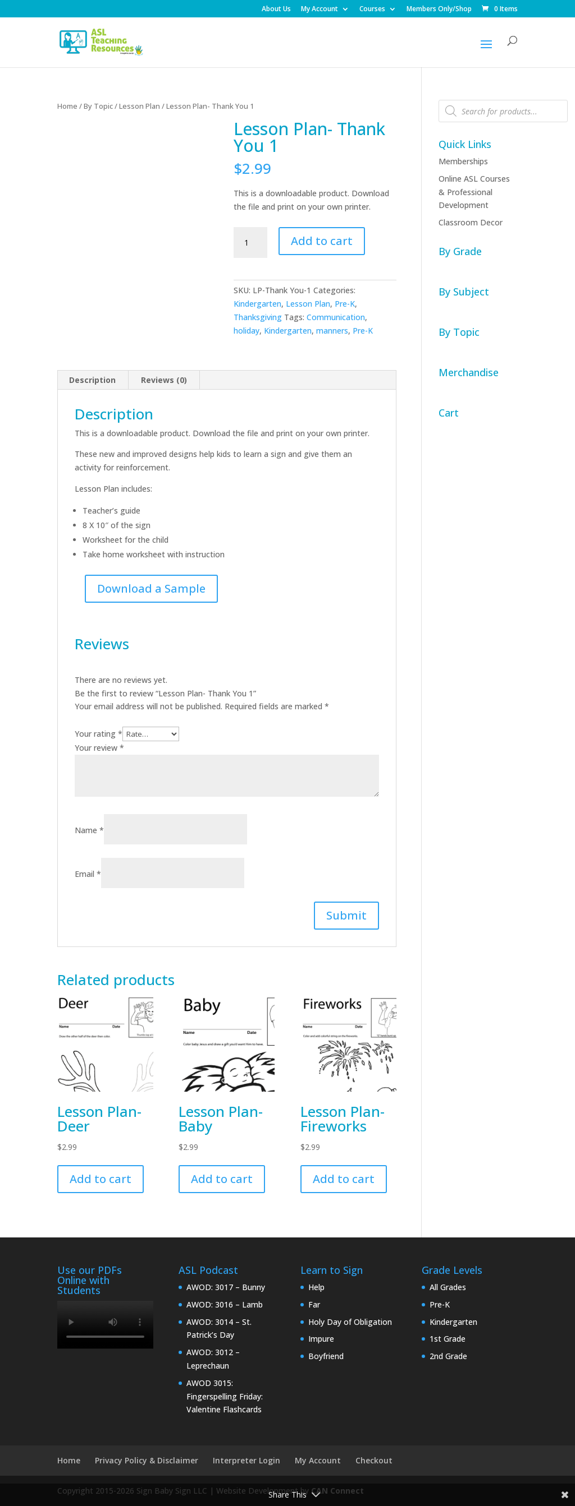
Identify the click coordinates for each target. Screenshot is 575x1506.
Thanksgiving (258, 317)
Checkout (374, 1460)
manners (332, 330)
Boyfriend (326, 1356)
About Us (276, 9)
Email (88, 874)
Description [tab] (92, 380)
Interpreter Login (246, 1460)
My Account (319, 9)
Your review (99, 747)
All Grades (448, 1287)
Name (89, 830)
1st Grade (448, 1338)
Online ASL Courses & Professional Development (474, 192)
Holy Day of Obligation (350, 1321)
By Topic (98, 106)
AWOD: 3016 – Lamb (224, 1304)
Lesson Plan (139, 106)
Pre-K (345, 303)
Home (67, 106)
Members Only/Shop (439, 9)
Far (314, 1304)
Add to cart (322, 240)
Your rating (98, 733)
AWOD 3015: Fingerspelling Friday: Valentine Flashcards (224, 1396)
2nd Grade (448, 1356)
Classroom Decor (471, 222)
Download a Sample (151, 588)
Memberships (463, 161)
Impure (321, 1338)
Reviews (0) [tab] (164, 380)
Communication (336, 317)
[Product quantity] (250, 242)
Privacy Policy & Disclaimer (146, 1460)
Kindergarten (257, 303)
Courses (372, 9)
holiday (246, 330)
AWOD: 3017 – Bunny (225, 1287)
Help (316, 1287)
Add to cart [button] (100, 1178)
